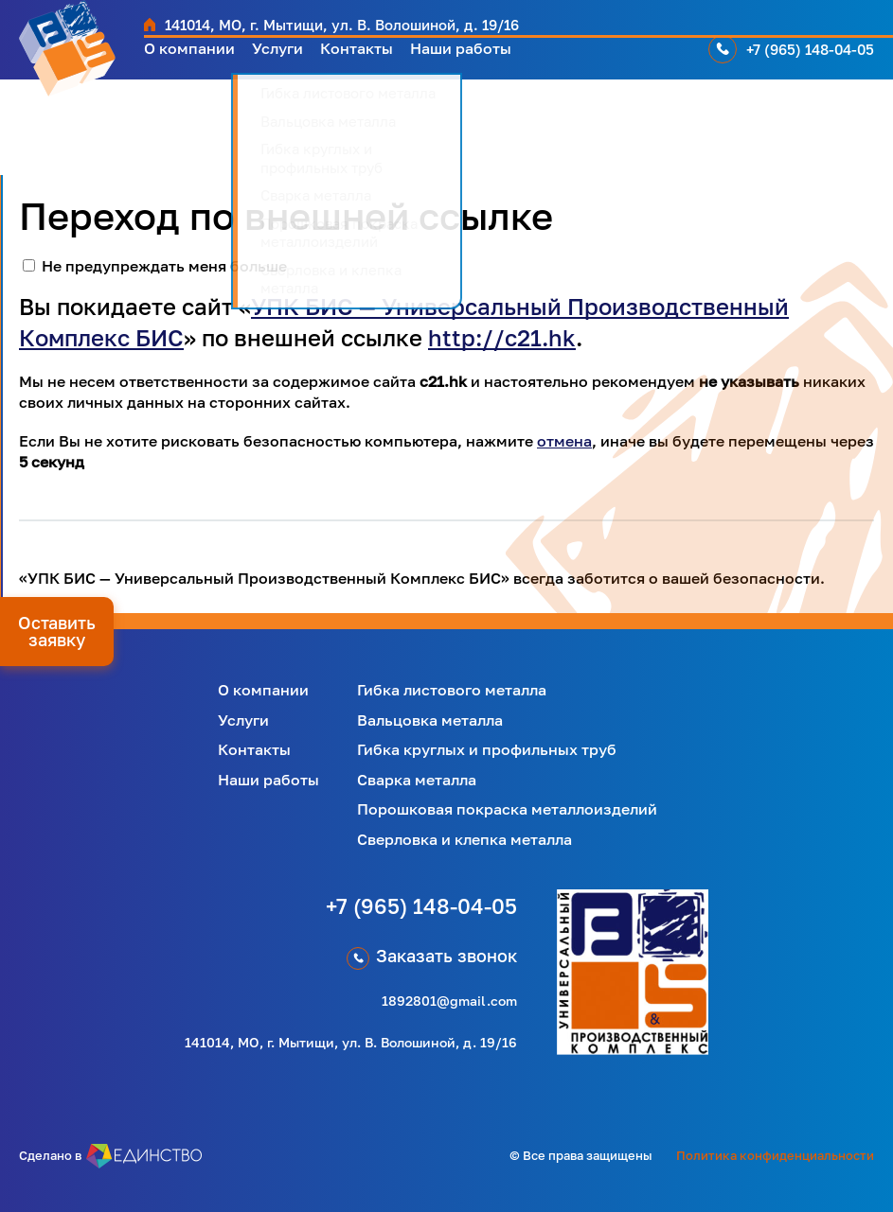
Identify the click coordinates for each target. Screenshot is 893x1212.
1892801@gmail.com (449, 1000)
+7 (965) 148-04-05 (813, 56)
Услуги (291, 56)
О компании (194, 56)
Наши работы (491, 56)
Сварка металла (416, 779)
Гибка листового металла (451, 689)
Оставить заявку (57, 631)
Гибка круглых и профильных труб (486, 749)
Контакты (377, 56)
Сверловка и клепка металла (464, 839)
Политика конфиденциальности (775, 1155)
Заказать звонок (446, 955)
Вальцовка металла (430, 720)
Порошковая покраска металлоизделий (507, 808)
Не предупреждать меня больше (164, 265)
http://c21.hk (502, 337)
